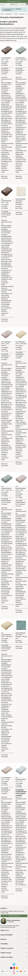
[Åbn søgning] (4, 5)
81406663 (11, 922)
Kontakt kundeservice (14, 916)
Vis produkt (4, 178)
